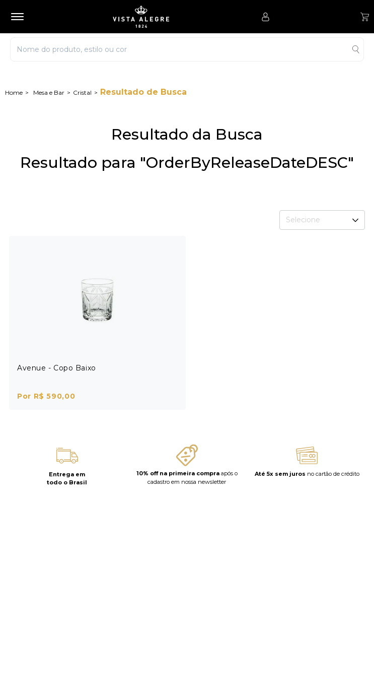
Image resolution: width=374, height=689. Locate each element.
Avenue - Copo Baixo (56, 367)
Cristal (82, 92)
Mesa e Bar (48, 92)
